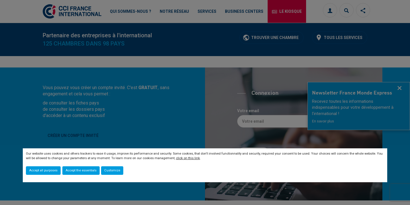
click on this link (188, 158)
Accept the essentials (81, 170)
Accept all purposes (43, 170)
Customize (112, 170)
